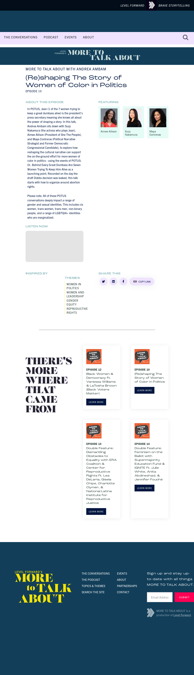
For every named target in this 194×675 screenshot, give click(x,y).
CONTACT (123, 592)
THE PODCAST (91, 579)
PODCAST (51, 37)
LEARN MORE (96, 402)
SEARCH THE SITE (93, 592)
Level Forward (182, 615)
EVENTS (71, 37)
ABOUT (88, 37)
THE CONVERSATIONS (20, 37)
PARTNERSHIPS (127, 586)
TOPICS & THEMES (93, 586)
